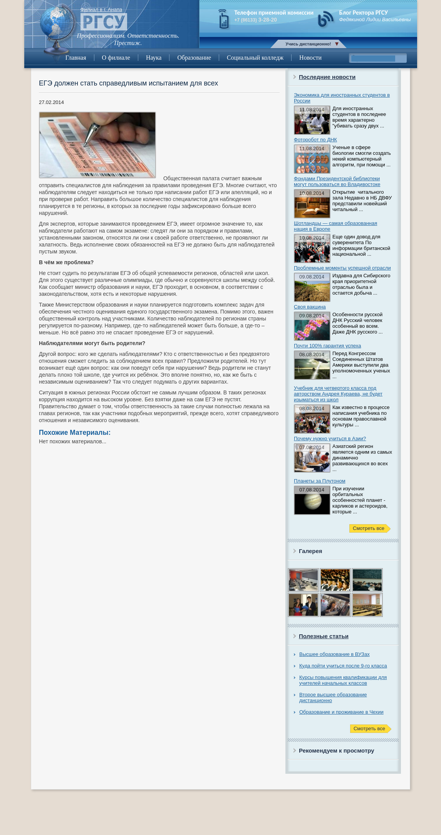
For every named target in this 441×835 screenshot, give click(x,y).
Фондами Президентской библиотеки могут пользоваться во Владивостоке (337, 181)
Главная (75, 57)
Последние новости (327, 77)
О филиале (116, 57)
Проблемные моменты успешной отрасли (342, 268)
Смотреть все (368, 528)
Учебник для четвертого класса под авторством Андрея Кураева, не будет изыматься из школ (338, 393)
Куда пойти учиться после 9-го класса (343, 666)
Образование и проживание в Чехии (341, 712)
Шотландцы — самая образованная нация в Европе (335, 226)
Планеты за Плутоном (319, 481)
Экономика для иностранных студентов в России (342, 98)
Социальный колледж (255, 57)
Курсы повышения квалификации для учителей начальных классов (343, 680)
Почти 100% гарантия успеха (327, 346)
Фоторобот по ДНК (315, 140)
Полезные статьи (324, 636)
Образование (194, 57)
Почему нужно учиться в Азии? (330, 438)
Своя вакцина (310, 307)
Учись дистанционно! (308, 44)
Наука (153, 57)
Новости (310, 57)
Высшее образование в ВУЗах (334, 654)
